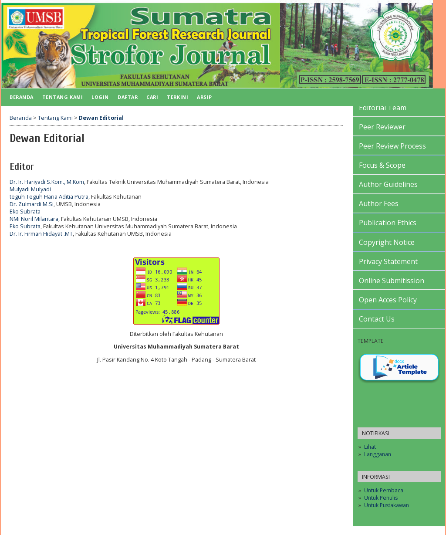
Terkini (177, 97)
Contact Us (377, 319)
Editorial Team (382, 107)
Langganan (377, 454)
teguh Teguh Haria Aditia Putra (49, 196)
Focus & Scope (382, 165)
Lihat (370, 446)
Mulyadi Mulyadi (30, 189)
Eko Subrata (25, 211)
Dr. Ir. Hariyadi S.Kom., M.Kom (47, 182)
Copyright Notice (387, 242)
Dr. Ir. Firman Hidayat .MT (41, 233)
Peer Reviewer (382, 127)
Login (100, 97)
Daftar (128, 97)
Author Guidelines (388, 184)
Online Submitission (391, 280)
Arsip (204, 97)
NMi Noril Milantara (34, 219)
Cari (152, 97)
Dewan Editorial (101, 118)
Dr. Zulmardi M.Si (32, 204)
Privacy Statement (388, 261)
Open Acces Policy (388, 300)
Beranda (22, 97)
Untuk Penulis (381, 497)
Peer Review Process (392, 146)
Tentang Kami (62, 97)
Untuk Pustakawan (386, 505)
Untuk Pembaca (383, 490)
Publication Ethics (387, 222)
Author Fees (379, 203)
